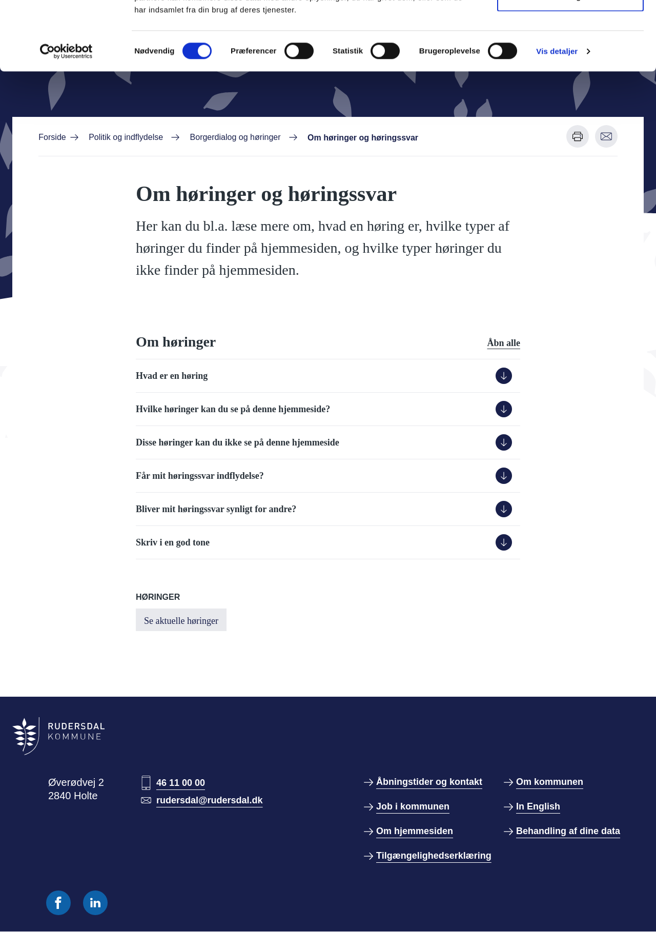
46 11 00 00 (180, 783)
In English (538, 806)
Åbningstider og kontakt (429, 782)
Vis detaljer (557, 115)
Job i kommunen (412, 806)
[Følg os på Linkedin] (95, 902)
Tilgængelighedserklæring (433, 855)
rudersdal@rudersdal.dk (209, 800)
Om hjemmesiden (414, 831)
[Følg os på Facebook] (58, 902)
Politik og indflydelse (126, 137)
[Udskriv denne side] (577, 136)
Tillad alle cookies (570, 27)
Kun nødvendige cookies (570, 60)
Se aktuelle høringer (181, 621)
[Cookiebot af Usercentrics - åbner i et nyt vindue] (66, 116)
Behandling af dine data (568, 831)
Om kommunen (549, 782)
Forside (52, 137)
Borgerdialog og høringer (235, 137)
